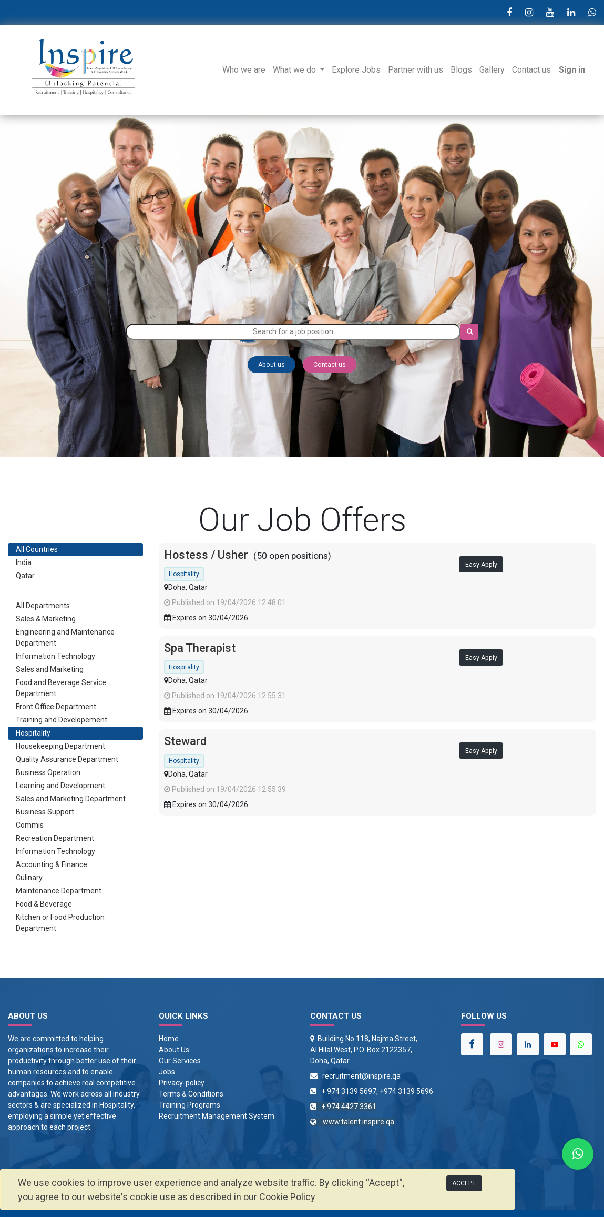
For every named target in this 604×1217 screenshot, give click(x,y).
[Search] (469, 332)
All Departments (43, 605)
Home (169, 1038)
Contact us (329, 364)
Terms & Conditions (191, 1094)
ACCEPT (464, 1183)
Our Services (180, 1061)
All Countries (37, 549)
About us (271, 364)
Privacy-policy (181, 1083)
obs (169, 1072)
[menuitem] (244, 70)
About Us (174, 1049)
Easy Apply (481, 564)
